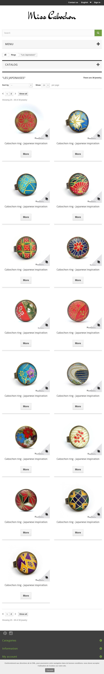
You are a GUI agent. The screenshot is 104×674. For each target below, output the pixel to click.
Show (38, 85)
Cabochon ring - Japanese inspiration (26, 143)
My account (9, 656)
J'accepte (49, 670)
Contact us (73, 2)
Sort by (5, 85)
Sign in (97, 2)
